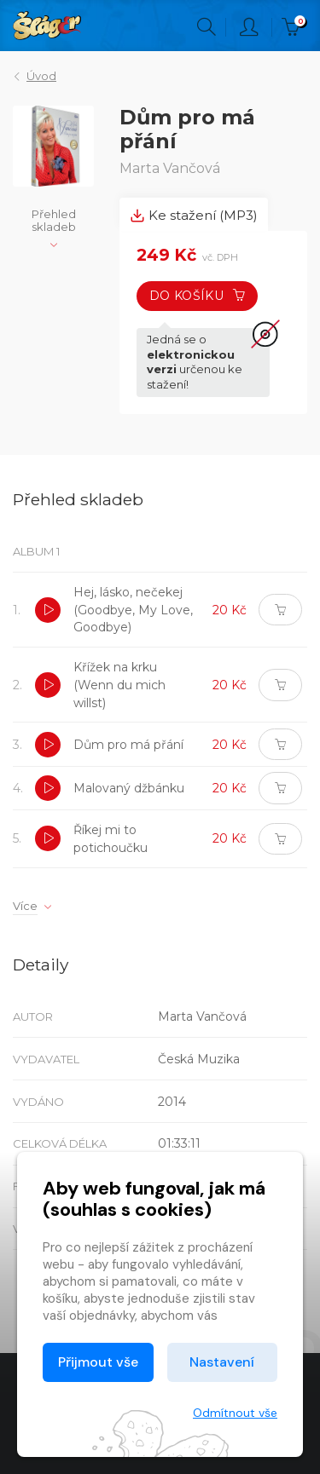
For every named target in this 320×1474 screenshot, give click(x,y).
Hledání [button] (206, 27)
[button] (48, 610)
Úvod (41, 76)
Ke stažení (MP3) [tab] (194, 215)
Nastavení (221, 1362)
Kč (294, 27)
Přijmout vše (98, 1362)
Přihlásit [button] (249, 27)
